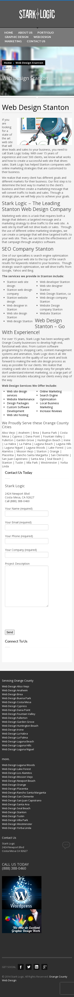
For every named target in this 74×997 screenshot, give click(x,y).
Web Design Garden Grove (18, 722)
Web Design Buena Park (16, 698)
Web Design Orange (14, 784)
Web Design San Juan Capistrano (21, 800)
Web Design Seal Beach (16, 808)
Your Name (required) (26, 511)
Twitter (29, 967)
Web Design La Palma (15, 737)
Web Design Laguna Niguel (18, 749)
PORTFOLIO (45, 32)
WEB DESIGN (42, 37)
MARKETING (13, 41)
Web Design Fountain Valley (18, 714)
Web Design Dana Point (16, 710)
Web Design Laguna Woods (18, 765)
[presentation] (28, 617)
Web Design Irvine (13, 729)
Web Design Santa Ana (15, 804)
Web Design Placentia (15, 788)
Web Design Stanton (14, 812)
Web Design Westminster (17, 824)
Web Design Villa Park (15, 820)
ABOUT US (25, 32)
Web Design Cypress (14, 706)
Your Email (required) (26, 525)
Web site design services (17, 393)
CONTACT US (36, 41)
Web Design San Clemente (18, 796)
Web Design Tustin (13, 816)
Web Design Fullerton (14, 718)
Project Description (26, 575)
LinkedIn (36, 967)
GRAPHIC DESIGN (16, 37)
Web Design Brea (12, 694)
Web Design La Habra (15, 733)
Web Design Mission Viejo (17, 777)
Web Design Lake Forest (16, 769)
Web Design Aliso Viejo (15, 686)
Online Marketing (51, 391)
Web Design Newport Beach (18, 781)
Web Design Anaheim (15, 690)
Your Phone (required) (26, 539)
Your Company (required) (26, 552)
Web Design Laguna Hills (16, 745)
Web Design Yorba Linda (16, 828)
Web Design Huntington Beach (20, 725)
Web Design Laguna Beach (18, 741)
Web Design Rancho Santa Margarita (24, 792)
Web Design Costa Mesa (16, 702)
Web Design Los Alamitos (17, 773)
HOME (8, 32)
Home (8, 62)
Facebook (21, 967)
